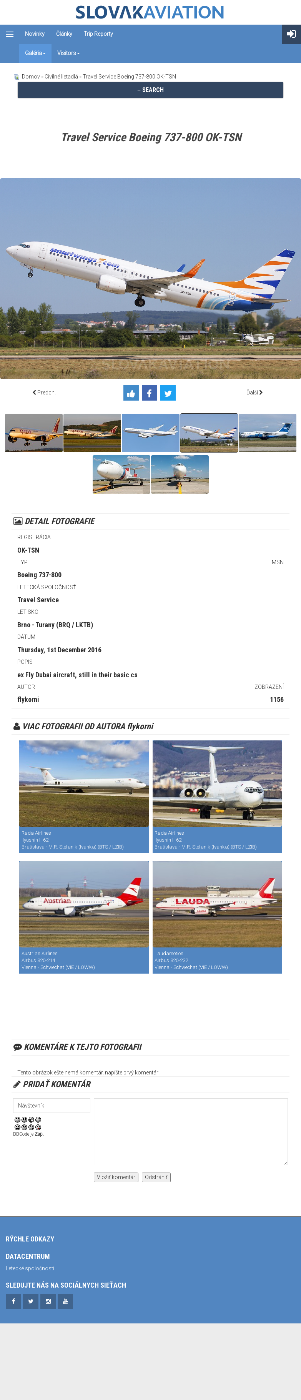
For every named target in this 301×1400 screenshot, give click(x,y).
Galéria (35, 53)
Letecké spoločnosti (30, 1268)
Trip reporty (98, 34)
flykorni (28, 699)
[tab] (150, 90)
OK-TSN (28, 550)
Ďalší (252, 392)
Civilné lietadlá (61, 77)
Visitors (68, 53)
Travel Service (38, 600)
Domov (31, 77)
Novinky (35, 34)
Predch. (46, 392)
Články (64, 34)
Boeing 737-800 (39, 575)
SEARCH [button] (150, 90)
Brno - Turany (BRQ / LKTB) (55, 625)
